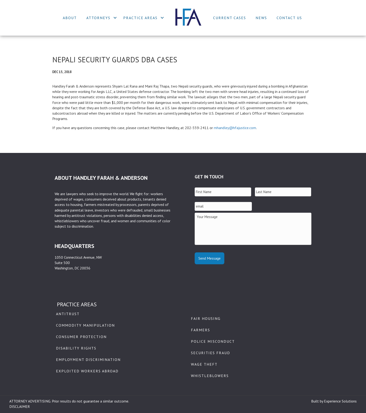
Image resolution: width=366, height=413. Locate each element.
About (70, 17)
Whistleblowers (210, 375)
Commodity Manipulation (85, 325)
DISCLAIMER (19, 406)
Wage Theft (204, 364)
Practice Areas (140, 17)
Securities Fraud (210, 352)
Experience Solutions (340, 401)
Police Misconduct (213, 341)
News (261, 17)
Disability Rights (76, 348)
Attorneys (98, 17)
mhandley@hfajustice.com (235, 127)
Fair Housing (206, 318)
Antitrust (68, 313)
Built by (317, 401)
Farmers (200, 330)
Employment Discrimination (88, 359)
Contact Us (289, 17)
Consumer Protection (81, 336)
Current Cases (229, 17)
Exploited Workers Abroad (87, 371)
